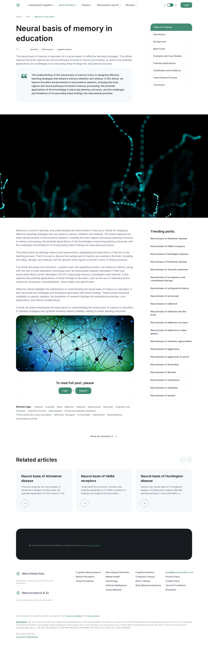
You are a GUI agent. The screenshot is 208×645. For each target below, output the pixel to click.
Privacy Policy (172, 576)
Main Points (159, 48)
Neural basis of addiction (164, 303)
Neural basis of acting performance (170, 288)
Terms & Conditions (175, 585)
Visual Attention (114, 589)
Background (159, 41)
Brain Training (143, 581)
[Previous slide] (182, 459)
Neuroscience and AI (107, 5)
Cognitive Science (64, 49)
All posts (129, 5)
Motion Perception (85, 576)
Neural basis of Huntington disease (169, 254)
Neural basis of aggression (165, 349)
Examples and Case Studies (167, 56)
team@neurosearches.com (179, 572)
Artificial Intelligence (116, 585)
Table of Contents (162, 27)
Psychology (112, 581)
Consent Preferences (27, 636)
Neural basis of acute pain (165, 296)
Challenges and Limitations (167, 70)
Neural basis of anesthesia (165, 380)
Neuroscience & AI (32, 593)
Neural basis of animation (164, 387)
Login (186, 5)
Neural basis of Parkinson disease (169, 261)
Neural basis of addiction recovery (169, 322)
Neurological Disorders (117, 572)
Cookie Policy (172, 581)
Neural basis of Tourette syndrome (169, 269)
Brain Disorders (67, 5)
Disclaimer (170, 589)
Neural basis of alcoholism (165, 364)
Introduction (159, 34)
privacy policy (93, 545)
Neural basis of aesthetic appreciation (171, 341)
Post (28, 16)
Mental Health (113, 576)
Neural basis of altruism (163, 372)
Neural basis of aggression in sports (170, 356)
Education (34, 49)
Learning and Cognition (40, 5)
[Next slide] (189, 459)
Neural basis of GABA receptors (168, 246)
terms (80, 545)
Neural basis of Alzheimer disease (169, 238)
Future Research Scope (165, 77)
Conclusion (159, 84)
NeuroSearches (30, 573)
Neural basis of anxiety (163, 395)
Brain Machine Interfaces (148, 585)
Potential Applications (164, 63)
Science (86, 5)
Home (18, 16)
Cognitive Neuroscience (88, 572)
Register (83, 391)
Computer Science (145, 576)
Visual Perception (85, 581)
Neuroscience (47, 49)
